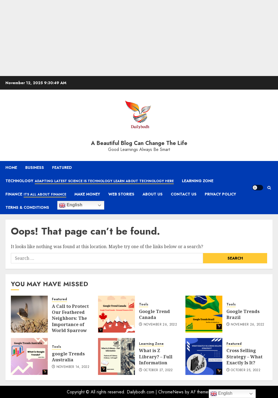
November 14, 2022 (72, 367)
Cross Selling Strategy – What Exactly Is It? (244, 357)
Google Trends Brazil (243, 314)
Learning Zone (197, 181)
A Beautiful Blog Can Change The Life (139, 143)
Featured (62, 167)
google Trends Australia (68, 357)
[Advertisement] (139, 38)
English (70, 205)
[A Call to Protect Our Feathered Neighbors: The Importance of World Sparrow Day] (29, 314)
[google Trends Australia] (29, 356)
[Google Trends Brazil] (203, 314)
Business (34, 167)
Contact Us (184, 194)
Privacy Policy (220, 194)
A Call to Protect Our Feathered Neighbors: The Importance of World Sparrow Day (70, 321)
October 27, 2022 (158, 370)
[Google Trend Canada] (116, 314)
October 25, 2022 (245, 370)
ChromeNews (171, 392)
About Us (153, 194)
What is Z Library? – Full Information (155, 357)
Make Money (87, 194)
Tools (143, 304)
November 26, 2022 (160, 325)
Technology (89, 181)
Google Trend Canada (154, 314)
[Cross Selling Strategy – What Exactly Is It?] (203, 356)
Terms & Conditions (27, 207)
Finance (35, 194)
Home (11, 167)
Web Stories (121, 194)
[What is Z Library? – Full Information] (116, 356)
